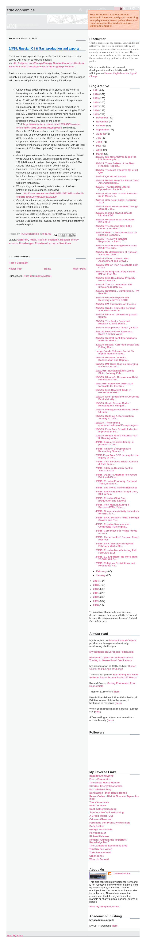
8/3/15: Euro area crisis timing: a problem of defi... (114, 443)
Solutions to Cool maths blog (106, 812)
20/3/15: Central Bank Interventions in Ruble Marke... (116, 339)
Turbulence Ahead (100, 852)
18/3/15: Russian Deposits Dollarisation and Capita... (112, 358)
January (101, 575)
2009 (96, 601)
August (100, 133)
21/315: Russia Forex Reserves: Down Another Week (114, 332)
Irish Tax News (97, 805)
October (101, 125)
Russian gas (26, 243)
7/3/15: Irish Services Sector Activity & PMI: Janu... (116, 462)
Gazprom (22, 239)
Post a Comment (18, 262)
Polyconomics (97, 832)
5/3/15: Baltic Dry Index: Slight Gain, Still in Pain (116, 492)
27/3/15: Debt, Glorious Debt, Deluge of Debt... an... (116, 207)
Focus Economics (99, 779)
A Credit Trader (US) (101, 815)
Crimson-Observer (100, 819)
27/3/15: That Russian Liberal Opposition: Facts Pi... (112, 188)
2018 (96, 102)
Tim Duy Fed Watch (100, 849)
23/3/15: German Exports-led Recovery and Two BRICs (112, 298)
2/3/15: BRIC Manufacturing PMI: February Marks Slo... (114, 544)
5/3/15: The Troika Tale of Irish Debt (116, 487)
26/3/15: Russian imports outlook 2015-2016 (114, 220)
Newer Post (15, 268)
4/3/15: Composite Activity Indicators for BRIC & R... (117, 512)
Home (47, 268)
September (103, 129)
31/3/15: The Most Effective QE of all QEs (116, 171)
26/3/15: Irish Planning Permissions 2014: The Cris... (116, 246)
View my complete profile (104, 906)
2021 (96, 90)
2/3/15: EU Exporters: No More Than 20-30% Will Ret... (116, 558)
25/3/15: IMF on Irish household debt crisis (116, 266)
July (99, 137)
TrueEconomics (121, 873)
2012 (96, 589)
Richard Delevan (99, 836)
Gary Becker (96, 826)
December (102, 117)
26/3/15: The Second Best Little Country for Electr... (113, 227)
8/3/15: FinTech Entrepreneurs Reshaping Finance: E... (113, 450)
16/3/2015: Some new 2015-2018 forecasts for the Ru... (114, 384)
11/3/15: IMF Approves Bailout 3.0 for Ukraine (117, 410)
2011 (96, 593)
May (99, 145)
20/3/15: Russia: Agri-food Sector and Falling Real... (117, 346)
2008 (96, 605)
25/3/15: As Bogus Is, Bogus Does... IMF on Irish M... (116, 272)
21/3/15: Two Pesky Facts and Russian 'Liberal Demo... (112, 322)
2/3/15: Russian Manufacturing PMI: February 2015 (116, 551)
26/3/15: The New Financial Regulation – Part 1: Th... (111, 240)
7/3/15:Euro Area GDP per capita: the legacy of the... (116, 456)
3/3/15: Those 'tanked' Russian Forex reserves (117, 538)
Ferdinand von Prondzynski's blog (109, 822)
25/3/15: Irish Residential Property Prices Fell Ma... (115, 279)
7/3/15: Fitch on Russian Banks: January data (114, 469)
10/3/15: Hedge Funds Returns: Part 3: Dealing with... (116, 436)
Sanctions (65, 243)
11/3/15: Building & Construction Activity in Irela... (114, 417)
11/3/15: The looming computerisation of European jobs (116, 424)
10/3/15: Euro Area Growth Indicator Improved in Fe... (116, 430)
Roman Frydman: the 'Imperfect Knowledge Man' (107, 841)
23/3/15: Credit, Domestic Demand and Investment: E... (115, 309)
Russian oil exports (46, 243)
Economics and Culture (122, 640)
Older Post (79, 268)
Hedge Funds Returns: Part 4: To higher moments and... (114, 352)
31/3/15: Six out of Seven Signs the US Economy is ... (115, 158)
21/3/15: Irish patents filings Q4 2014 (116, 327)
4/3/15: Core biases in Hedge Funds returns (116, 532)
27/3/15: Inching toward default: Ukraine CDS (113, 214)
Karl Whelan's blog (100, 789)
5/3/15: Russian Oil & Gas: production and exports (110, 499)
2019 (96, 98)
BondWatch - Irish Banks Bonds (108, 792)
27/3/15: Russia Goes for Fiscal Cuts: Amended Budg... (117, 181)
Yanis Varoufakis (99, 802)
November (102, 121)
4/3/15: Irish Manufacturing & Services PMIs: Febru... (112, 506)
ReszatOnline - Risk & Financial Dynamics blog (114, 797)
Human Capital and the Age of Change (112, 667)
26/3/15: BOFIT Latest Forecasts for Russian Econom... (116, 233)
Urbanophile (96, 855)
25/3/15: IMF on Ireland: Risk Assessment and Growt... (112, 259)
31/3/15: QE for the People (110, 176)
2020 (96, 94)
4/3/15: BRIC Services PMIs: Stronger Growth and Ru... (117, 518)
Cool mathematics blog (103, 809)
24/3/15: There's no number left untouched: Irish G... (113, 285)
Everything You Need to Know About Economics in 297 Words (113, 676)
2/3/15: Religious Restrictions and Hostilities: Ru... (115, 564)
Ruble (32, 239)
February (101, 571)
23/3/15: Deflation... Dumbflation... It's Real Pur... (117, 292)
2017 (96, 106)
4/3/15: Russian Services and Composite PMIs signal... (112, 525)
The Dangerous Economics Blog (108, 845)
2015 (96, 114)
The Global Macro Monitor (104, 782)
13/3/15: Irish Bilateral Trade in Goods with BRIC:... (113, 391)
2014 (96, 580)
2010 (96, 596)
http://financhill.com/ (101, 775)
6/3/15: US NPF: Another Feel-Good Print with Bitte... (116, 476)
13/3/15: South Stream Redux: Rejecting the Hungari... (112, 404)
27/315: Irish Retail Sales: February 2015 (115, 201)
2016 (96, 110)
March (100, 153)
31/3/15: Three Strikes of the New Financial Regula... (114, 164)
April (99, 149)
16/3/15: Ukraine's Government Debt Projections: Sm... (116, 378)
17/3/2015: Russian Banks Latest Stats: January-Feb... (114, 372)
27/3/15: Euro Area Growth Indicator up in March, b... (116, 194)
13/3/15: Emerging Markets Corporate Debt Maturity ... (117, 398)
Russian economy (48, 239)
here (116, 691)
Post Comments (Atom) (37, 275)
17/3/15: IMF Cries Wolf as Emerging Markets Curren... (116, 365)
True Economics (21, 10)
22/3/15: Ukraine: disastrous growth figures (116, 315)
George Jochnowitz (100, 829)
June (99, 141)
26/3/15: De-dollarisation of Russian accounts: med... (116, 253)
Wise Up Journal (99, 859)
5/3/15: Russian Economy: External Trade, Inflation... (115, 482)
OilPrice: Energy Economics (105, 786)
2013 (96, 585)
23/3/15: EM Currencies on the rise (115, 304)
